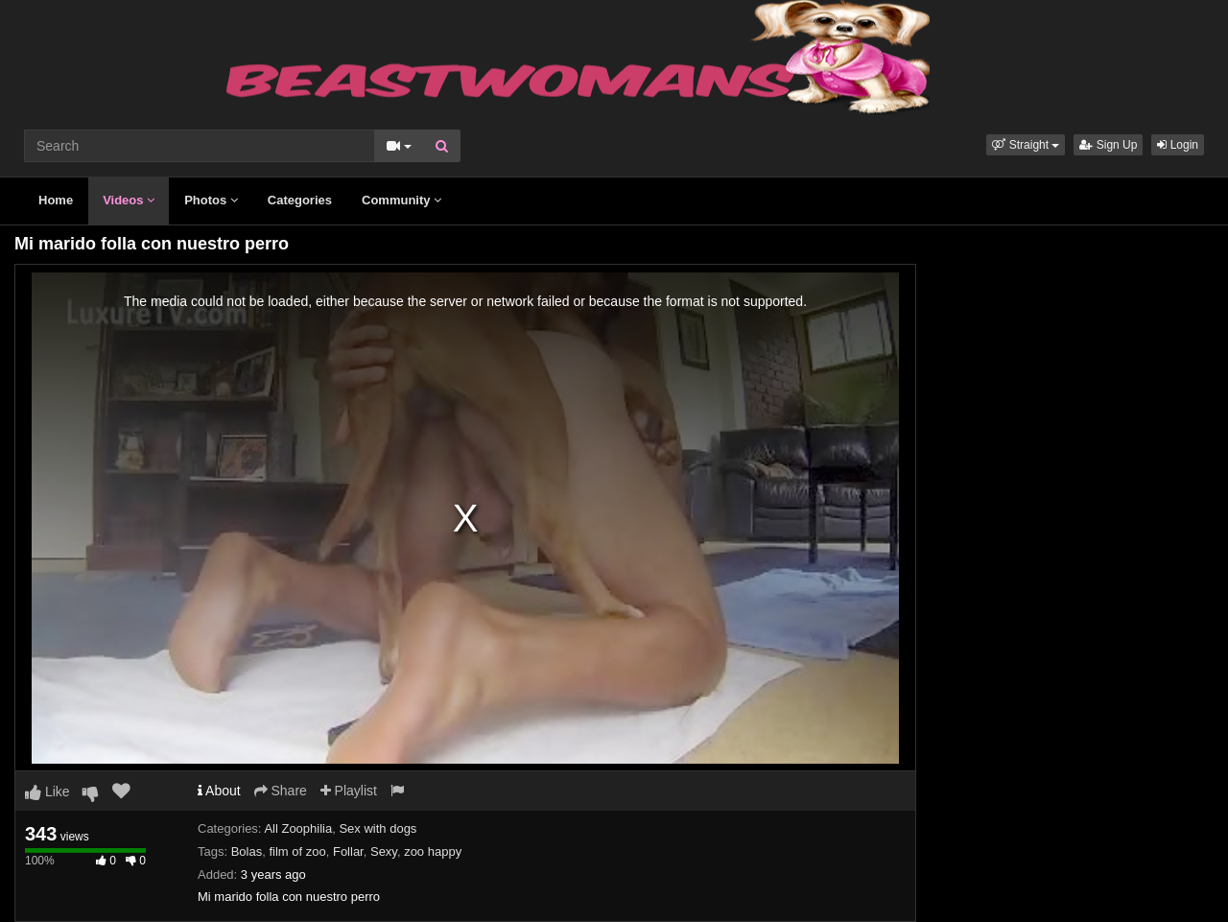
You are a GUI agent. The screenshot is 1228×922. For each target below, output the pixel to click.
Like (47, 791)
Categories (300, 200)
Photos (211, 200)
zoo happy (432, 851)
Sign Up (1108, 145)
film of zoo (297, 851)
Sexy (383, 851)
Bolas (247, 851)
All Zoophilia (298, 828)
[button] (1025, 144)
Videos (128, 200)
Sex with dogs (377, 828)
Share (280, 790)
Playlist (348, 790)
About (219, 790)
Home (55, 200)
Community (401, 200)
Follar (348, 851)
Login (1177, 145)
